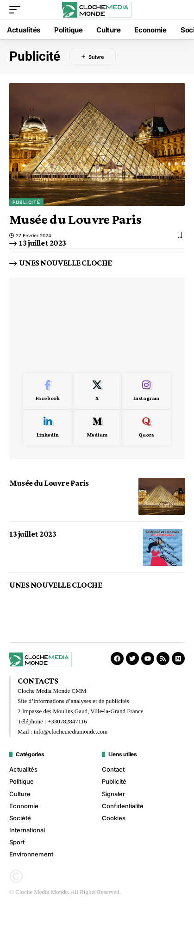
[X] (97, 391)
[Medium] (97, 428)
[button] (17, 9)
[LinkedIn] (47, 428)
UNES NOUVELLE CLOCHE (65, 262)
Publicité (26, 202)
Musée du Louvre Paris (75, 219)
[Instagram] (146, 391)
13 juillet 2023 (42, 242)
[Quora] (146, 428)
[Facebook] (47, 391)
